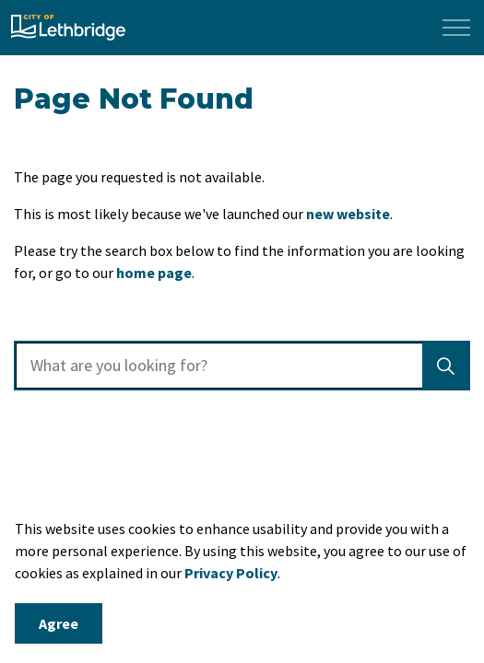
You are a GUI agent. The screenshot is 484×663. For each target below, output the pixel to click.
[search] (240, 366)
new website (348, 213)
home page (154, 272)
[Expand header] (456, 27)
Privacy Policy (230, 573)
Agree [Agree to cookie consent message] (58, 623)
